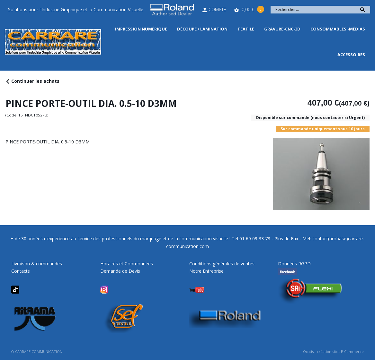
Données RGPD (294, 264)
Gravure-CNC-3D (282, 29)
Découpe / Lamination (202, 29)
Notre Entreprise (206, 271)
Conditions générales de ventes (221, 264)
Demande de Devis (120, 271)
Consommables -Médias (337, 29)
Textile (245, 29)
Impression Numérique (141, 29)
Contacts (20, 271)
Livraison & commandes (36, 264)
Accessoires (351, 54)
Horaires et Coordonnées (126, 264)
